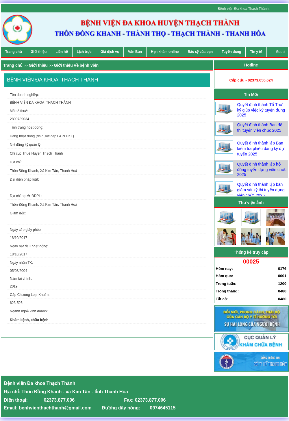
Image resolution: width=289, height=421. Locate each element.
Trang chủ (13, 65)
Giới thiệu (38, 65)
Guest (280, 52)
